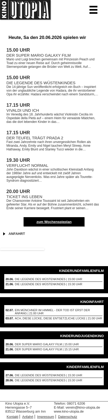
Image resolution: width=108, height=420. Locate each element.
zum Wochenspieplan (54, 222)
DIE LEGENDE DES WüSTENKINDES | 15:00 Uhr (48, 279)
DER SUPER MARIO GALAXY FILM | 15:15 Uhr (47, 349)
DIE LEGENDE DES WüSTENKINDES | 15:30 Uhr (48, 284)
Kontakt (12, 417)
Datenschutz (67, 417)
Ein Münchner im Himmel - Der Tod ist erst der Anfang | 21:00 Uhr (52, 312)
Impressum (45, 417)
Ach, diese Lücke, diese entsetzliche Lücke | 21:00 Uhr (58, 318)
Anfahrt (16, 234)
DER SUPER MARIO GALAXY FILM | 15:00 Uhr (47, 344)
